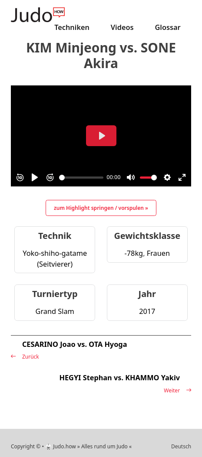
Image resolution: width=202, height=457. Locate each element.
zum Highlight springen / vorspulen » (101, 208)
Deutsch (181, 446)
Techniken (71, 27)
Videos (122, 27)
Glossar (167, 27)
